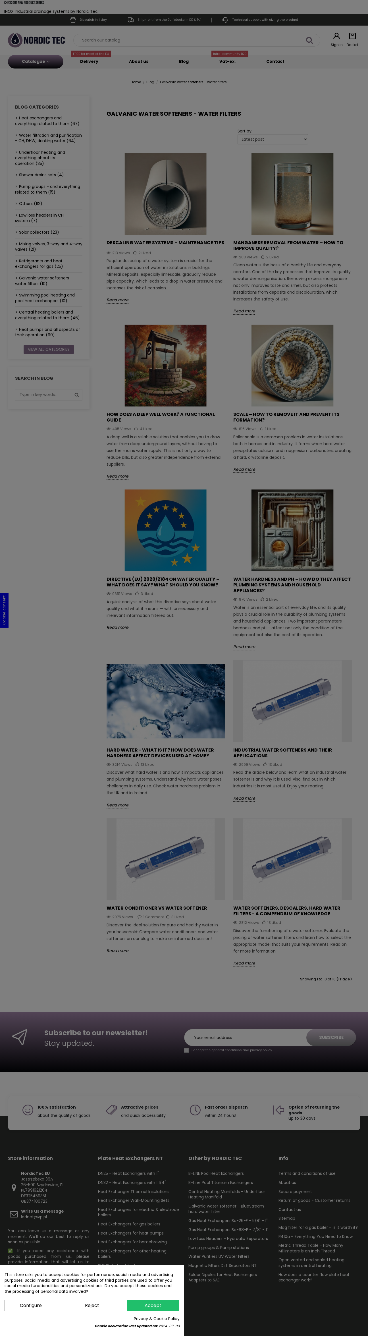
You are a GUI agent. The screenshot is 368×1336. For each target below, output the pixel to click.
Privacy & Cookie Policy (157, 1319)
